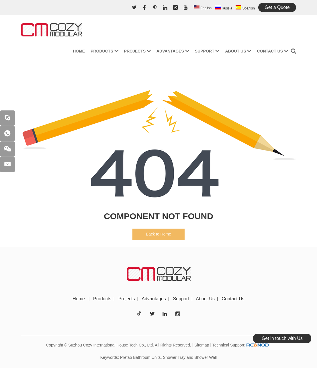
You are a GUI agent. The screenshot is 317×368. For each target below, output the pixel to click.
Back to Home (158, 234)
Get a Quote (277, 7)
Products (104, 51)
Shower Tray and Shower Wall (190, 357)
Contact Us (272, 51)
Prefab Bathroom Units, (141, 357)
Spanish (245, 7)
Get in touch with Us (282, 338)
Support (207, 51)
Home (79, 51)
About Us (238, 51)
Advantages (172, 51)
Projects (137, 51)
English (203, 7)
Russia (223, 7)
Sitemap (201, 345)
